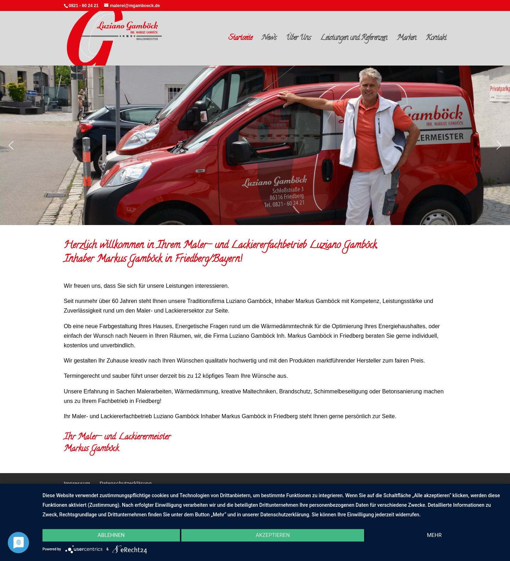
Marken (406, 40)
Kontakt (436, 40)
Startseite (240, 40)
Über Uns (298, 40)
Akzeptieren (273, 535)
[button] (11, 145)
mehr (434, 535)
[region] (255, 145)
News (269, 40)
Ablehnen (111, 535)
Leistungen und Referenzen (353, 40)
